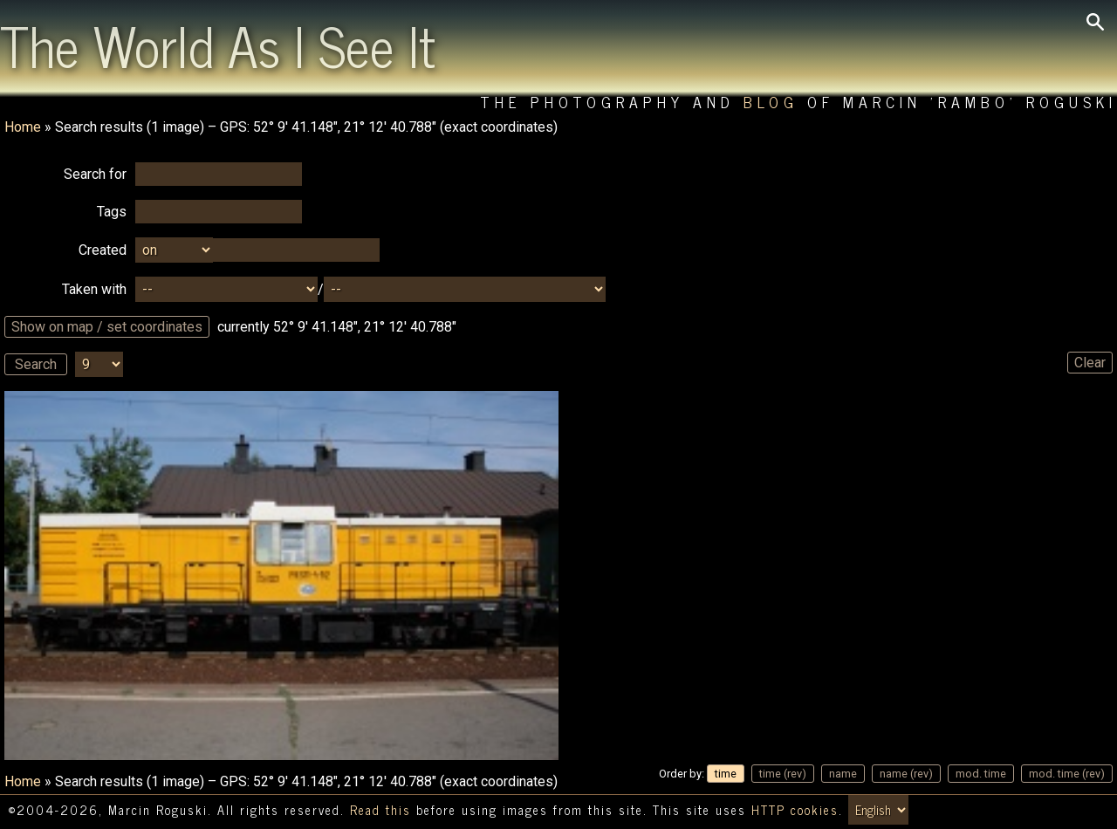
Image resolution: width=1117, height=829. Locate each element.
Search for (95, 174)
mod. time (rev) (1066, 773)
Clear (1090, 362)
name (843, 773)
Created (103, 250)
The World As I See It (217, 44)
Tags (112, 211)
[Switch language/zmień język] (878, 810)
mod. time (981, 773)
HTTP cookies (795, 809)
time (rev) (783, 773)
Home (22, 127)
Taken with (94, 289)
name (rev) (906, 773)
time (725, 773)
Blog (771, 101)
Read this (380, 809)
